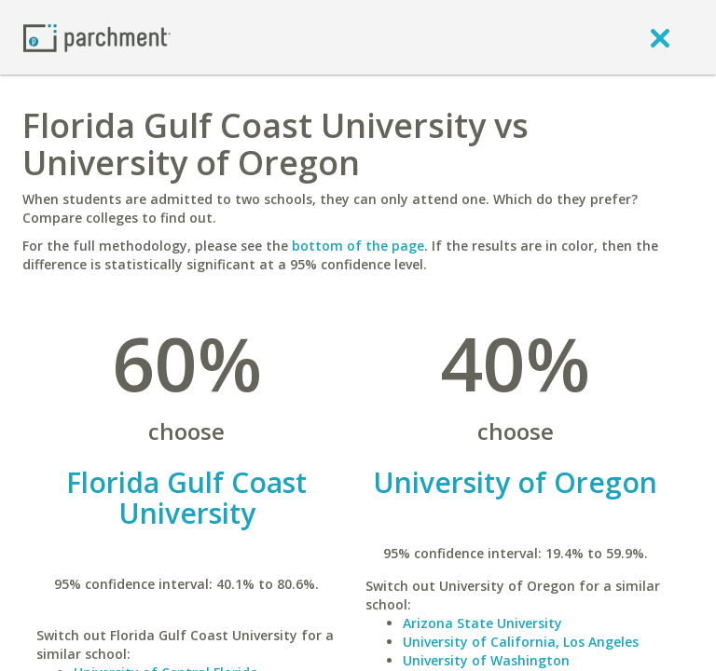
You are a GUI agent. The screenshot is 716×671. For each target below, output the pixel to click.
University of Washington (486, 660)
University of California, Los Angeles (521, 641)
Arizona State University (482, 623)
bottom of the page (358, 245)
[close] (660, 37)
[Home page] (97, 37)
